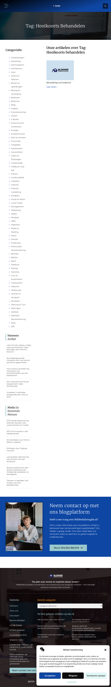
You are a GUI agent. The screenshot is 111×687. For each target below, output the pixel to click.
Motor (13, 235)
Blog (13, 105)
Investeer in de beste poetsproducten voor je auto (17, 394)
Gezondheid (16, 152)
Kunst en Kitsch (18, 199)
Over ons (14, 611)
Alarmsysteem (17, 65)
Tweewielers (16, 283)
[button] (105, 649)
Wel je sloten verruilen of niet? (51, 619)
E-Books (15, 119)
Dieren (14, 116)
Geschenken (17, 148)
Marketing (16, 210)
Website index (16, 640)
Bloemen (15, 101)
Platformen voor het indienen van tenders (50, 635)
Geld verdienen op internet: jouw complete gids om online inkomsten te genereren (19, 659)
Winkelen (15, 301)
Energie (14, 130)
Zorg (13, 323)
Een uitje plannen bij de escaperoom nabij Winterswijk (18, 383)
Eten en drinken (18, 137)
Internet (14, 185)
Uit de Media (16, 625)
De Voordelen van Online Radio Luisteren (18, 441)
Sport (13, 261)
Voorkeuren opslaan (96, 675)
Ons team (14, 615)
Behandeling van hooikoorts (58, 82)
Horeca (14, 174)
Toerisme (15, 272)
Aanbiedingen (17, 57)
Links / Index (17, 203)
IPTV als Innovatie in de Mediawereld (17, 432)
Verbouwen (16, 290)
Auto (13, 72)
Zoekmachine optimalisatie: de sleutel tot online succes (51, 627)
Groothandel (17, 163)
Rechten (15, 254)
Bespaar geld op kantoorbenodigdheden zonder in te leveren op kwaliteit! (86, 628)
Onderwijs (15, 243)
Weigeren (73, 675)
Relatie (14, 257)
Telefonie (15, 265)
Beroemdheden (17, 620)
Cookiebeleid (72, 682)
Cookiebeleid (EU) (18, 635)
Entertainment (18, 134)
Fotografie (15, 145)
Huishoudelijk (17, 177)
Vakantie (15, 286)
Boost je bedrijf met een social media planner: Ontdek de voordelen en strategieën (18, 471)
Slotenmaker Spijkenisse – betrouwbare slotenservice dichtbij (84, 636)
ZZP (13, 326)
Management (17, 206)
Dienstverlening (18, 112)
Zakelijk (14, 312)
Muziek (14, 239)
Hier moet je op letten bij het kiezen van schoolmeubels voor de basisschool (18, 372)
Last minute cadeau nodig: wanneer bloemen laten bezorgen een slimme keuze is (19, 348)
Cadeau (14, 108)
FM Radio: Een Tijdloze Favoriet (17, 449)
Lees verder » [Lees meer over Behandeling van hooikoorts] (51, 87)
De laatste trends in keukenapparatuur (81, 620)
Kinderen (15, 195)
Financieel (16, 141)
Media (14, 214)
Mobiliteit (15, 225)
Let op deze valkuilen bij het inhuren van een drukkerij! (18, 459)
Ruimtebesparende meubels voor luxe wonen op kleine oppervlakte (18, 360)
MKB (13, 221)
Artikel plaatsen (17, 630)
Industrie (15, 181)
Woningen (16, 308)
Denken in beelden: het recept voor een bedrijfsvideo (17, 482)
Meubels (15, 217)
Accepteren (50, 675)
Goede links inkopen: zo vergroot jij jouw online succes (21, 647)
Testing (14, 268)
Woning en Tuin (18, 304)
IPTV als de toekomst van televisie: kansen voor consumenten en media (18, 422)
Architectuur (17, 68)
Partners (14, 606)
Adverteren (16, 61)
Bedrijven (15, 97)
